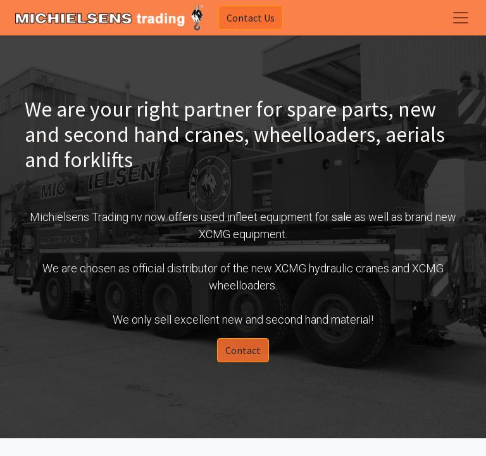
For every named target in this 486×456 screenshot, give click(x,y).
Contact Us (251, 17)
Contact (243, 350)
